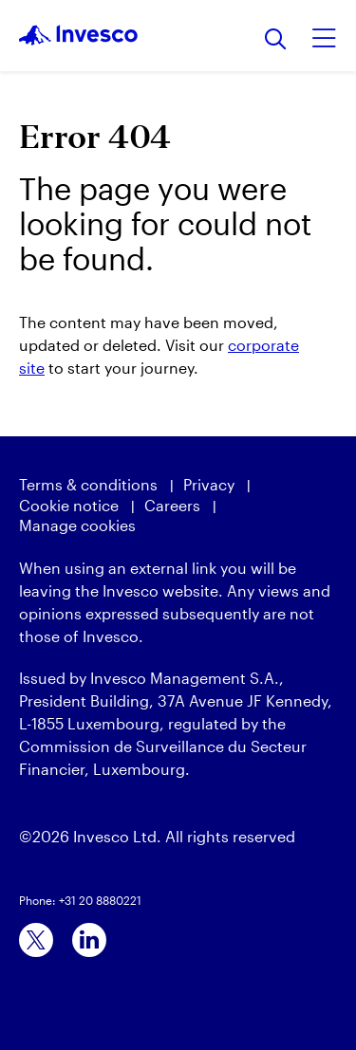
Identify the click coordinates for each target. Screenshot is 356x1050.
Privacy (208, 484)
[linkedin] (89, 940)
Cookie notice (69, 505)
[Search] (275, 40)
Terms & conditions (88, 484)
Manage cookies (77, 525)
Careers (172, 505)
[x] (36, 940)
